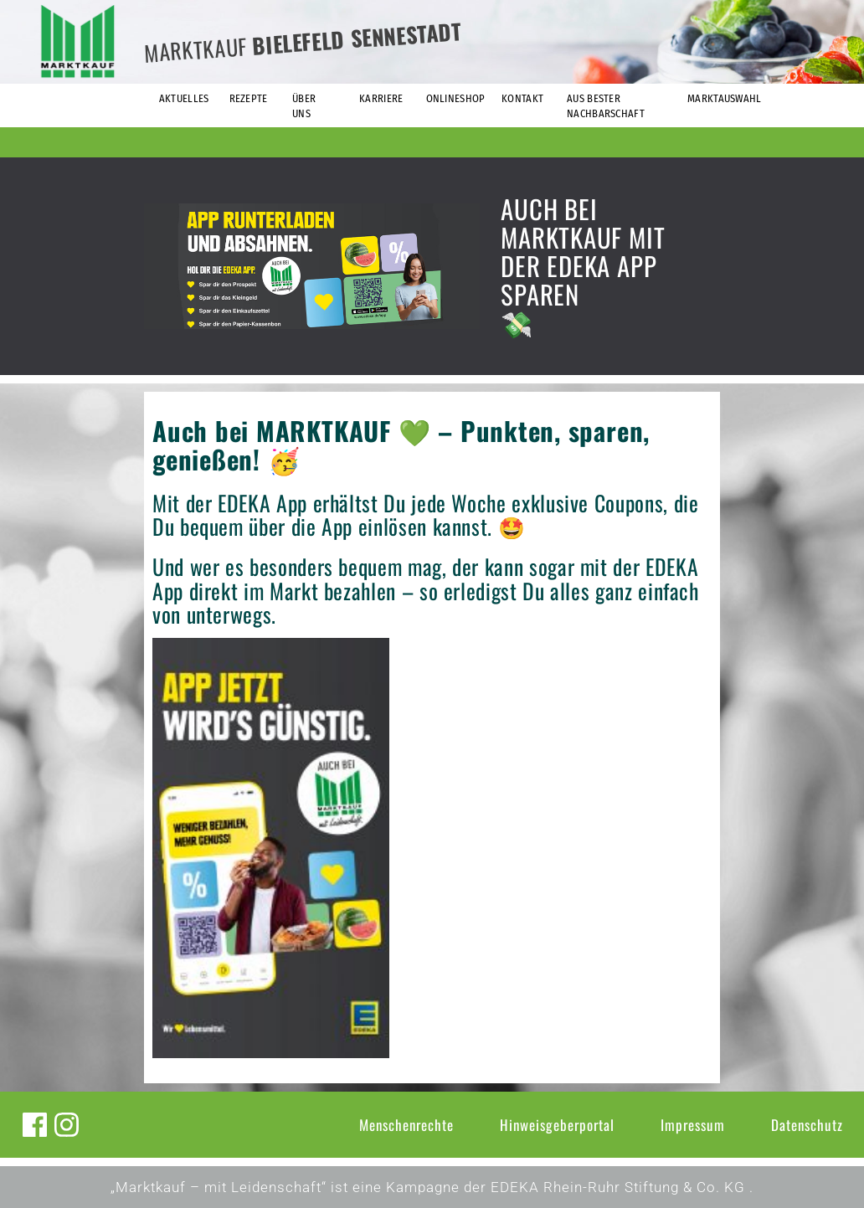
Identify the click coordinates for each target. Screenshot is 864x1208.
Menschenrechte (406, 1124)
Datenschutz (807, 1124)
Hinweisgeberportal (557, 1124)
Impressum (693, 1124)
